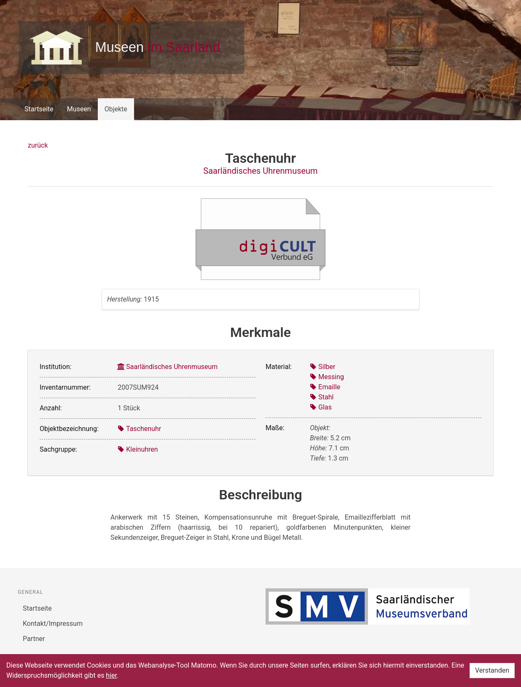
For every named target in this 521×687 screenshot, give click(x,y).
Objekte (116, 109)
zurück (38, 145)
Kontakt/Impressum (53, 624)
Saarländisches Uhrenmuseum (260, 171)
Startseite (39, 109)
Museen (79, 109)
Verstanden (492, 670)
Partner (34, 639)
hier (111, 675)
